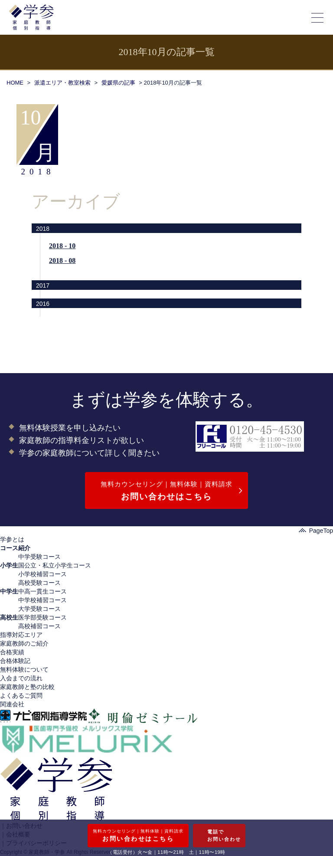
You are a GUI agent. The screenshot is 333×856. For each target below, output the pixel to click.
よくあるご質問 (21, 695)
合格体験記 (15, 660)
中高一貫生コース (42, 591)
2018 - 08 (62, 260)
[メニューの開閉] (317, 17)
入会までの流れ (21, 678)
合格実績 (12, 652)
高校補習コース (39, 626)
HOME (15, 82)
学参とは (12, 539)
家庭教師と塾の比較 (27, 686)
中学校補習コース (42, 600)
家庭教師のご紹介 (24, 643)
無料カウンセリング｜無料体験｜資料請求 (166, 491)
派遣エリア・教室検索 (62, 82)
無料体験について (24, 669)
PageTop (316, 530)
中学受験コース (39, 556)
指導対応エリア (21, 634)
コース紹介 (15, 547)
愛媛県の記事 (118, 82)
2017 (42, 285)
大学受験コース (39, 608)
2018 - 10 (62, 245)
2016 (42, 304)
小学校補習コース (42, 574)
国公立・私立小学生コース (54, 565)
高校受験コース (39, 582)
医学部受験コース (42, 617)
